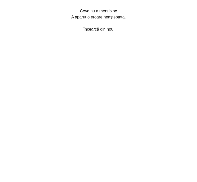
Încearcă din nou (98, 29)
